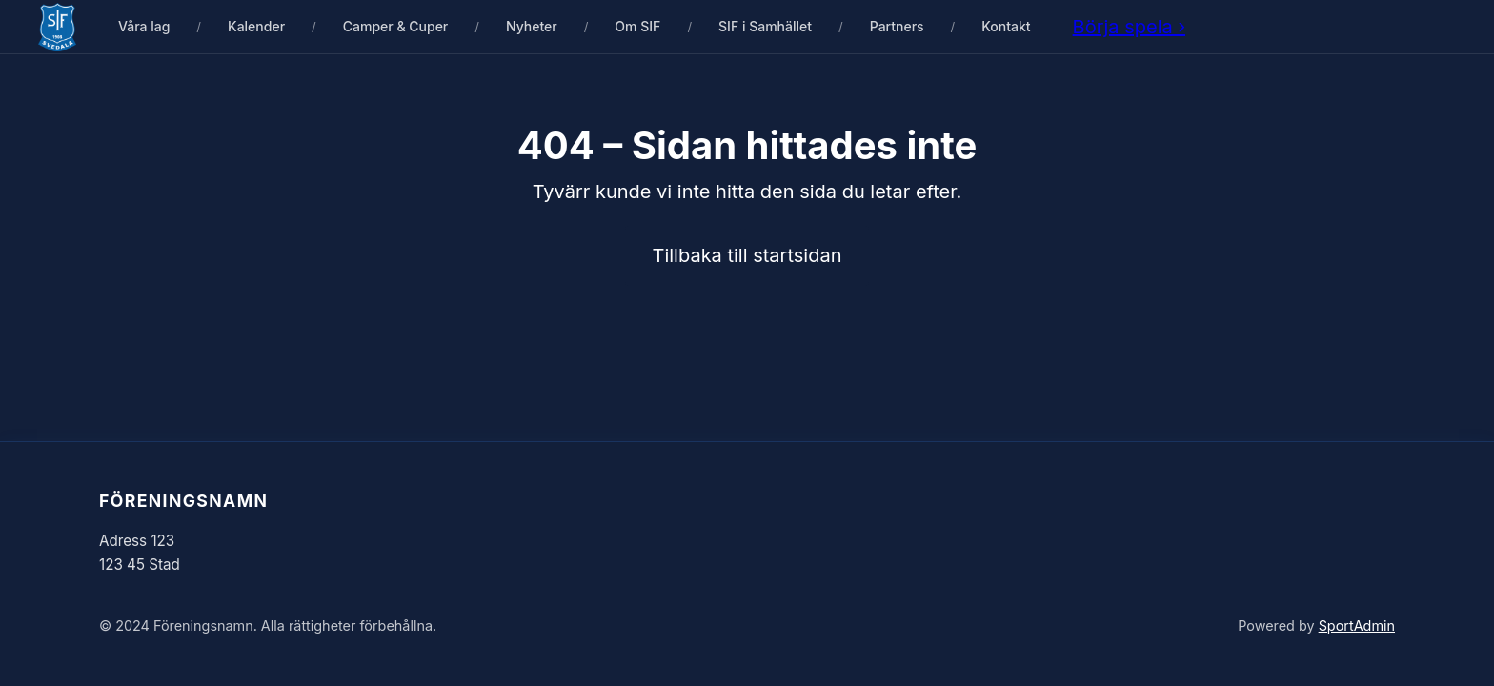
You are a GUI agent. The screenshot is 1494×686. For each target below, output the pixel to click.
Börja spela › (1129, 26)
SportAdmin (1357, 625)
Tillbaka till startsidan (747, 255)
